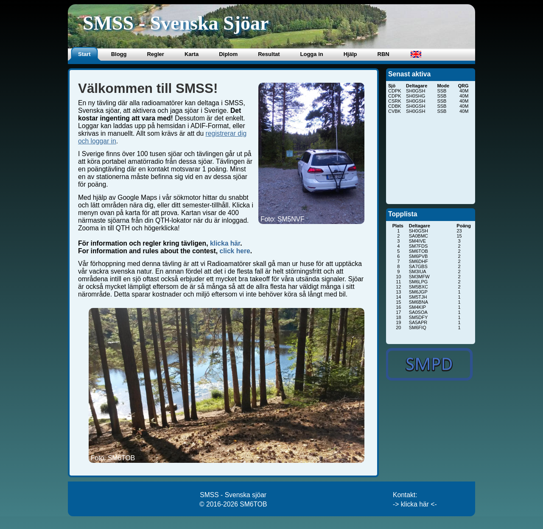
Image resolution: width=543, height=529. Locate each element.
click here (234, 251)
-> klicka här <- (415, 504)
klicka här (225, 243)
